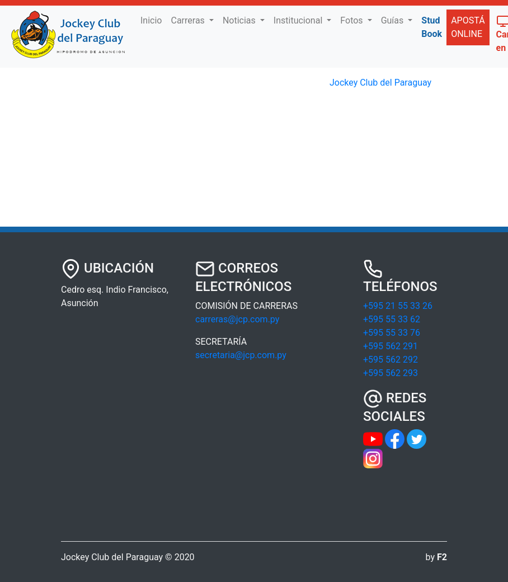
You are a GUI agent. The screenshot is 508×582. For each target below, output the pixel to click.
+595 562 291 (390, 346)
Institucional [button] (299, 20)
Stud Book (431, 27)
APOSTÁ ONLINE (468, 27)
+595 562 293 (390, 373)
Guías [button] (393, 20)
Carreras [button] (188, 20)
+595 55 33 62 (391, 319)
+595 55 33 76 (391, 332)
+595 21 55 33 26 (397, 306)
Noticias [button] (240, 20)
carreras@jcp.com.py (237, 319)
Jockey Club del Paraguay (380, 82)
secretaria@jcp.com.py (240, 355)
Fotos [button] (352, 20)
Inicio (153, 19)
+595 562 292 (390, 359)
